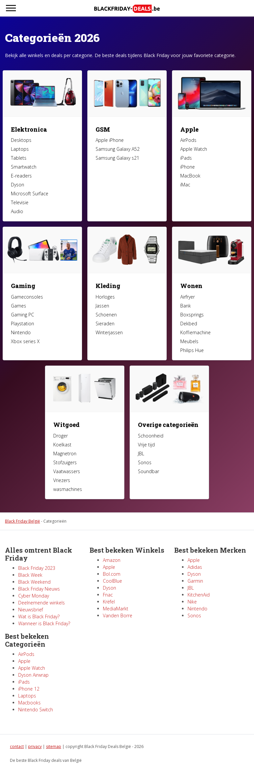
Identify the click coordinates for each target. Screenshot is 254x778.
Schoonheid (150, 436)
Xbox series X (25, 341)
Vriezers (61, 480)
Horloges (105, 297)
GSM (103, 129)
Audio (17, 211)
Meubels (189, 341)
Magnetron (64, 453)
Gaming (23, 286)
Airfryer (187, 297)
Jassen (102, 306)
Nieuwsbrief (30, 609)
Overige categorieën (168, 425)
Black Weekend (34, 582)
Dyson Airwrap (33, 675)
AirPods (188, 140)
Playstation (22, 323)
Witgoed (66, 425)
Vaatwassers (66, 471)
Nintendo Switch (35, 709)
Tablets (18, 158)
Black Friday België (22, 521)
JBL (141, 453)
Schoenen (106, 314)
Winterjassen (109, 332)
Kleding (108, 286)
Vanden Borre (117, 615)
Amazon (111, 560)
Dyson (17, 184)
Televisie (19, 202)
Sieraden (105, 323)
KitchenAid (199, 595)
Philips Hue (192, 350)
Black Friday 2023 (36, 568)
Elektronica (29, 129)
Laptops (20, 149)
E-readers (21, 176)
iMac (185, 184)
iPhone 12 (28, 689)
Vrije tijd (146, 444)
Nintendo (21, 332)
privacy (35, 746)
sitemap (53, 746)
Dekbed (188, 323)
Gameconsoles (27, 297)
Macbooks (29, 702)
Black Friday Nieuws (39, 589)
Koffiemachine (195, 332)
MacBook (190, 176)
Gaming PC (22, 314)
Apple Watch (193, 149)
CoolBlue (112, 581)
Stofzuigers (65, 462)
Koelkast (62, 444)
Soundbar (148, 471)
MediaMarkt (115, 608)
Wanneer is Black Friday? (44, 623)
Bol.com (111, 574)
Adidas (195, 567)
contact (17, 746)
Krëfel (109, 602)
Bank (185, 306)
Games (18, 306)
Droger (60, 436)
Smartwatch (23, 167)
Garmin (195, 581)
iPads (186, 158)
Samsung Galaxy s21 (117, 158)
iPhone (187, 167)
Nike (192, 602)
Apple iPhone (110, 140)
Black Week (30, 575)
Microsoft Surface (29, 193)
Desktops (21, 140)
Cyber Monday (33, 596)
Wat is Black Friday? (39, 616)
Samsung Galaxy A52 (118, 149)
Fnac (108, 595)
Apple (189, 129)
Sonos (144, 462)
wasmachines (67, 489)
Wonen (191, 286)
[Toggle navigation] (11, 8)
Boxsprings (192, 314)
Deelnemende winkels (41, 603)
